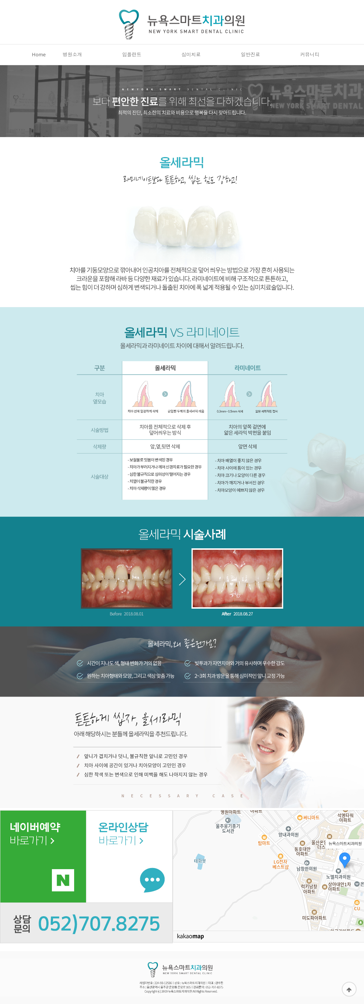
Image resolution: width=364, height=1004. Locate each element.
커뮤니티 (310, 58)
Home (39, 58)
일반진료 (250, 58)
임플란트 (131, 58)
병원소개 (72, 58)
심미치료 (191, 58)
